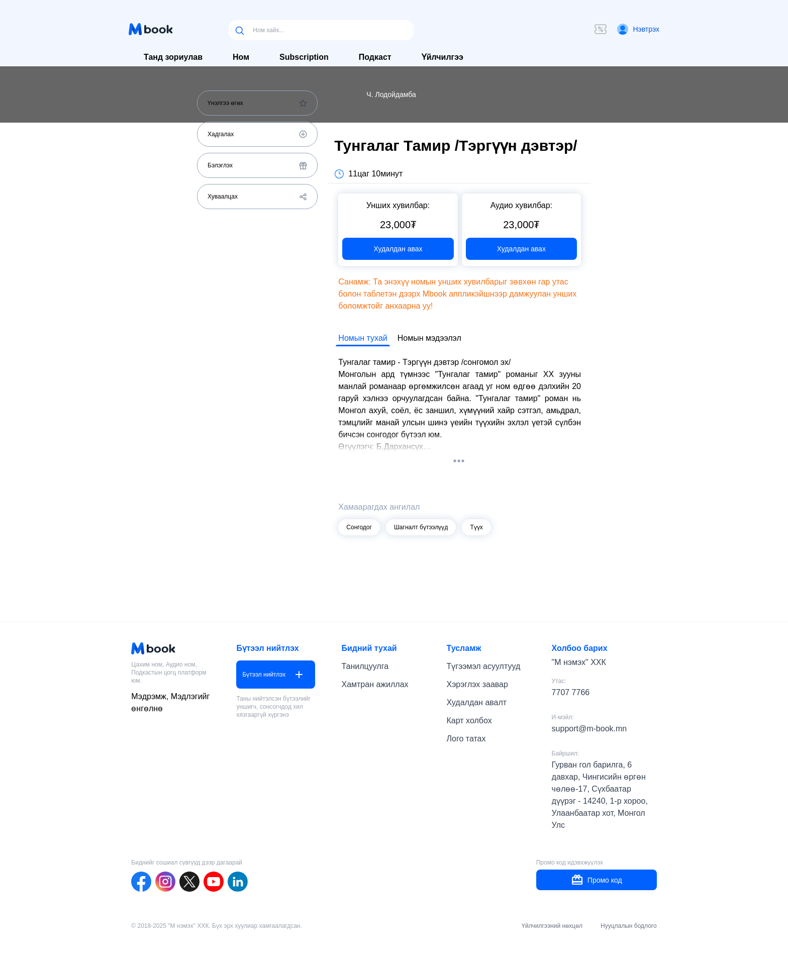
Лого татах (466, 738)
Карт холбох (469, 720)
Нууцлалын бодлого (629, 925)
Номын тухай (362, 338)
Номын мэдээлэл (429, 338)
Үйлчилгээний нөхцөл (552, 925)
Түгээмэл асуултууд (484, 666)
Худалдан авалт (477, 702)
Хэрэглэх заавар (477, 684)
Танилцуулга (364, 666)
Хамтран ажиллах (374, 684)
